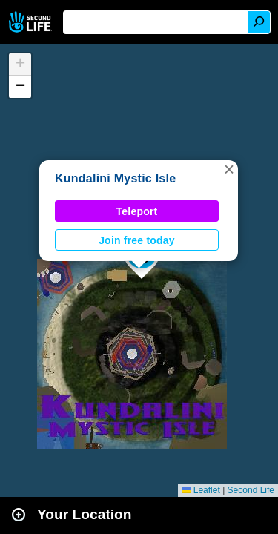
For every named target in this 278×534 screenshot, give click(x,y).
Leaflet (200, 490)
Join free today (137, 240)
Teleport (137, 211)
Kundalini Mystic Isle (115, 178)
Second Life (31, 21)
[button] (229, 169)
